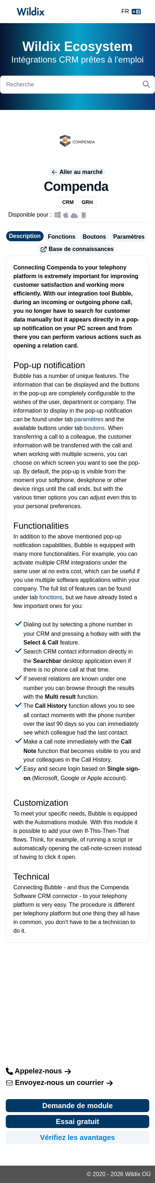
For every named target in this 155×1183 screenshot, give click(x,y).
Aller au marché (77, 172)
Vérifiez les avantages (77, 1137)
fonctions (50, 597)
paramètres (88, 419)
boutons (94, 428)
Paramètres (129, 237)
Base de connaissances (77, 249)
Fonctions (61, 237)
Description (25, 236)
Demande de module (77, 1106)
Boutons (94, 237)
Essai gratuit (77, 1121)
